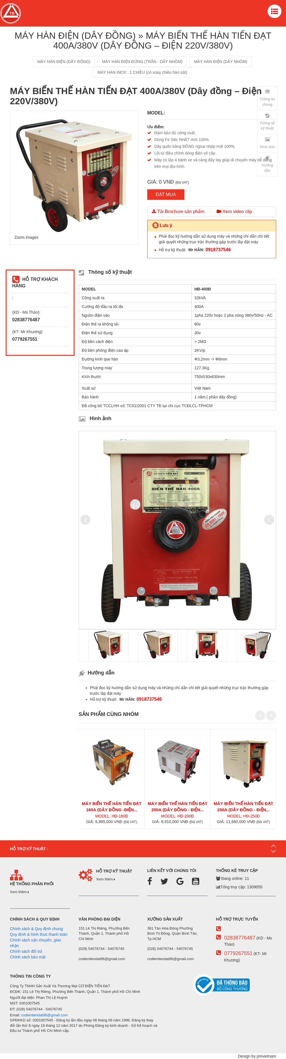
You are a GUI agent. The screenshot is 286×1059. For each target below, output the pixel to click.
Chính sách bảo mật (28, 957)
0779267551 (238, 953)
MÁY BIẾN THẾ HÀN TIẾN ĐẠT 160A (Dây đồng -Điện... (111, 806)
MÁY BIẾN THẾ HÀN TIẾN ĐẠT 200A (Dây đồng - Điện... (177, 806)
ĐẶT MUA (166, 194)
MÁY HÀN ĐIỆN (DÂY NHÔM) (220, 61)
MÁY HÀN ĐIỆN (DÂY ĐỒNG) (63, 61)
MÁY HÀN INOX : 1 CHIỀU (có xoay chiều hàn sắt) (142, 72)
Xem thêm (19, 892)
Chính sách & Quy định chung (36, 928)
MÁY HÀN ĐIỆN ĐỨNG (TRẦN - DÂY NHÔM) (142, 61)
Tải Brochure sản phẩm (178, 211)
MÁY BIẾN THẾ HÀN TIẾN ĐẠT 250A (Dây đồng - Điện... (243, 806)
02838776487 (239, 938)
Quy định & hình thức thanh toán (38, 934)
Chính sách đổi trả (26, 951)
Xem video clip (234, 211)
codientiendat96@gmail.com (44, 1015)
